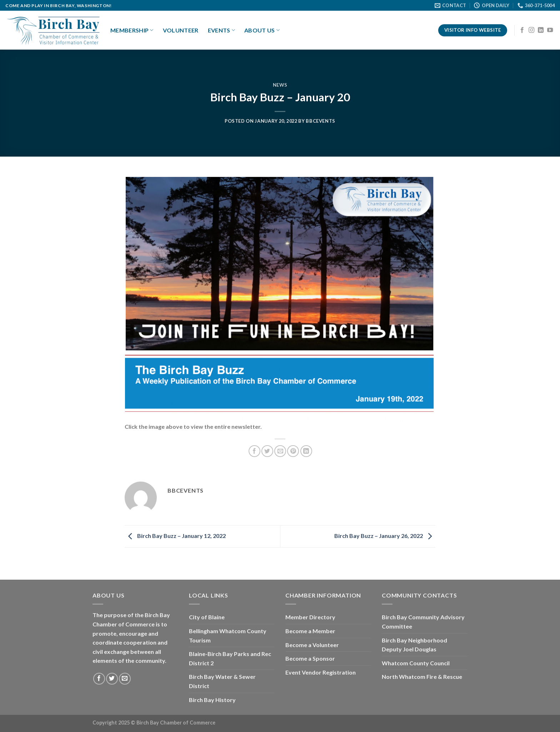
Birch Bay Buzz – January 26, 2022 (384, 535)
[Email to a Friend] (280, 451)
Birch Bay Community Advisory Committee (423, 622)
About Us (262, 30)
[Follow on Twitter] (112, 679)
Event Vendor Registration (320, 672)
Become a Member (310, 630)
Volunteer (181, 30)
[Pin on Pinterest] (293, 451)
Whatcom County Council (416, 663)
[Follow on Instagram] (531, 30)
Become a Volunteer (312, 644)
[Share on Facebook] (254, 451)
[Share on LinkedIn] (306, 451)
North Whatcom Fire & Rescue (422, 676)
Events (221, 30)
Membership (132, 30)
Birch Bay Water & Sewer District (222, 681)
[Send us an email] (125, 679)
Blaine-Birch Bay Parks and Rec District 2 (230, 658)
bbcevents (320, 121)
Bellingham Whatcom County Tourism (227, 635)
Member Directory (310, 617)
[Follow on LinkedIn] (541, 30)
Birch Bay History (212, 699)
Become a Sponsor (310, 658)
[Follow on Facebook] (522, 30)
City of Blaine (207, 617)
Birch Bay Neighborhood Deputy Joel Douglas (414, 645)
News (280, 85)
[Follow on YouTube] (550, 30)
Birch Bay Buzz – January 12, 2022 (175, 535)
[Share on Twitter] (267, 451)
